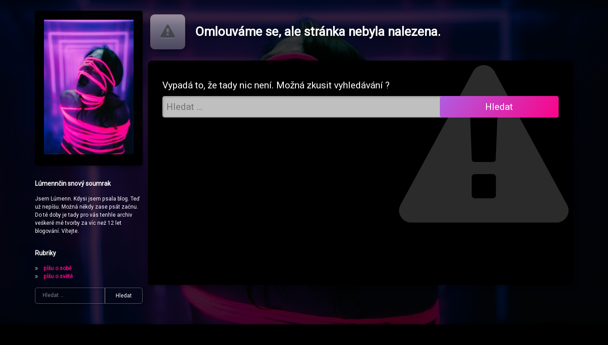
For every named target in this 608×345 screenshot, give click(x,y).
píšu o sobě (57, 268)
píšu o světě (58, 276)
